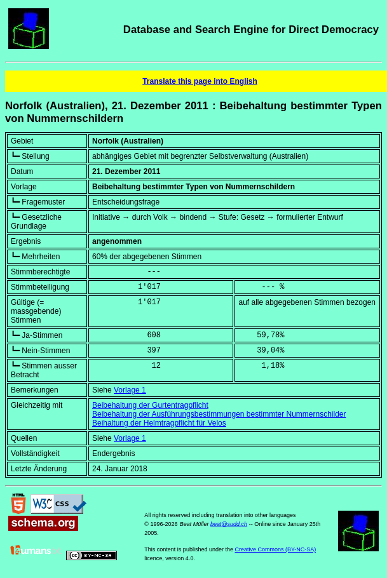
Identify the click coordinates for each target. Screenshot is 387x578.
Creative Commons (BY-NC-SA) (275, 549)
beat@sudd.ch (228, 524)
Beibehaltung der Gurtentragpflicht (150, 405)
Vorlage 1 (130, 390)
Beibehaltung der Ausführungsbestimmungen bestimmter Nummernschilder (219, 414)
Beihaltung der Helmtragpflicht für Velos (159, 423)
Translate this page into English (199, 81)
